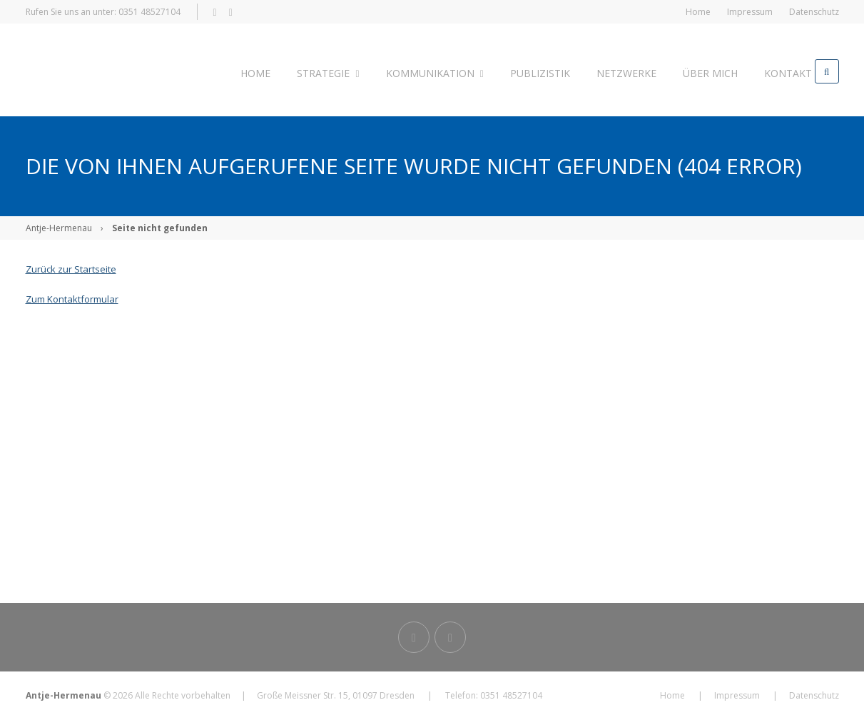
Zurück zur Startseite (71, 264)
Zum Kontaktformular (72, 294)
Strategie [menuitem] (322, 71)
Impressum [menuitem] (750, 12)
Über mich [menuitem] (687, 71)
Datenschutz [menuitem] (814, 12)
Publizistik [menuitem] (526, 71)
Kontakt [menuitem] (761, 71)
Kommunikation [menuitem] (424, 71)
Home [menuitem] (698, 12)
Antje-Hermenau (59, 224)
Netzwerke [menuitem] (608, 71)
